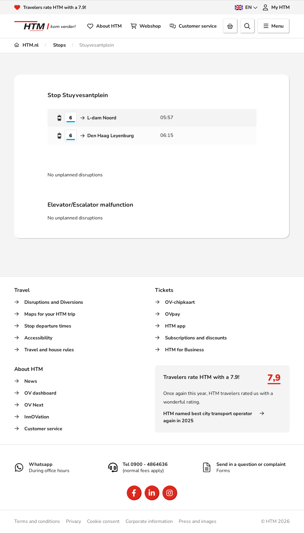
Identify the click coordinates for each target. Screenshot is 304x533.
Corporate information (149, 521)
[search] (247, 26)
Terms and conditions (37, 521)
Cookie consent (103, 521)
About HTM (104, 26)
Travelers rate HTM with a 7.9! (56, 7)
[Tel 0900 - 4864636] (152, 467)
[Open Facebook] (134, 492)
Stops (59, 45)
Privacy (73, 521)
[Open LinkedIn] (152, 492)
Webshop (146, 26)
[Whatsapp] (58, 467)
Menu (274, 26)
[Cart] (230, 26)
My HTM (276, 7)
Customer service (193, 26)
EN (246, 7)
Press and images (197, 521)
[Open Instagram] (169, 492)
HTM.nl (26, 45)
